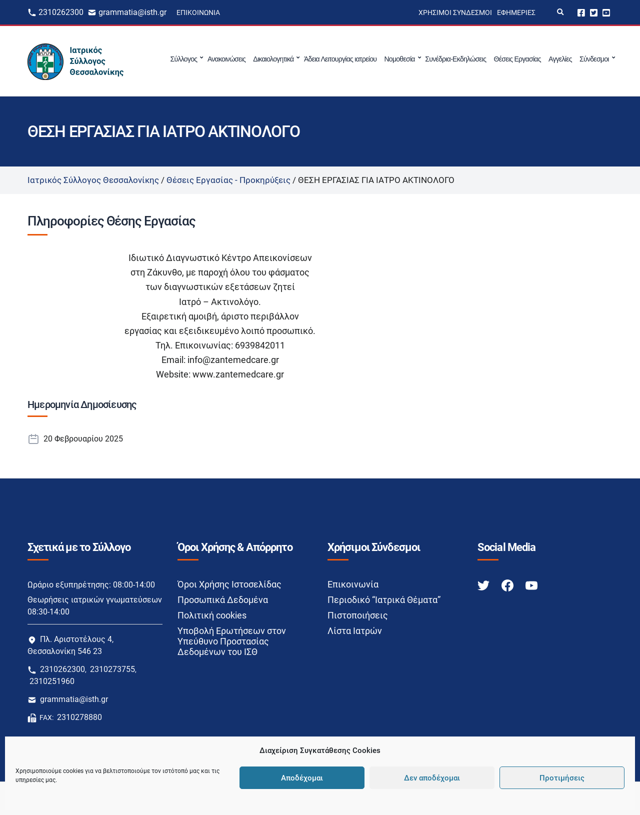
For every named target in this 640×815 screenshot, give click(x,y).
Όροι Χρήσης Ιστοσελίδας (230, 584)
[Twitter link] (485, 585)
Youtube (606, 12)
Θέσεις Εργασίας (517, 59)
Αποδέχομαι (302, 778)
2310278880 (79, 717)
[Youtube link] (532, 585)
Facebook (581, 12)
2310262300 (61, 12)
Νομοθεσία (399, 59)
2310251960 (52, 681)
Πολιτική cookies (212, 615)
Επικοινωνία (198, 12)
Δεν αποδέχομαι (432, 778)
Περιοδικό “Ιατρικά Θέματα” (384, 599)
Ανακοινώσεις (227, 59)
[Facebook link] (509, 585)
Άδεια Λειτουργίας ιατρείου (340, 59)
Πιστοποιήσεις (358, 615)
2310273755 (112, 669)
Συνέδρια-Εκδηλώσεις (455, 59)
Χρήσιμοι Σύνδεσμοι (455, 12)
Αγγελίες (560, 59)
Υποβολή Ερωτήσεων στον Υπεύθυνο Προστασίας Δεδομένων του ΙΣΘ (232, 641)
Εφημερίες (516, 12)
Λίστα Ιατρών (355, 631)
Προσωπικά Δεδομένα (223, 599)
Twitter (594, 12)
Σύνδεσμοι (594, 59)
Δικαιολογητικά (273, 59)
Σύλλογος (184, 59)
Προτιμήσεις (562, 778)
